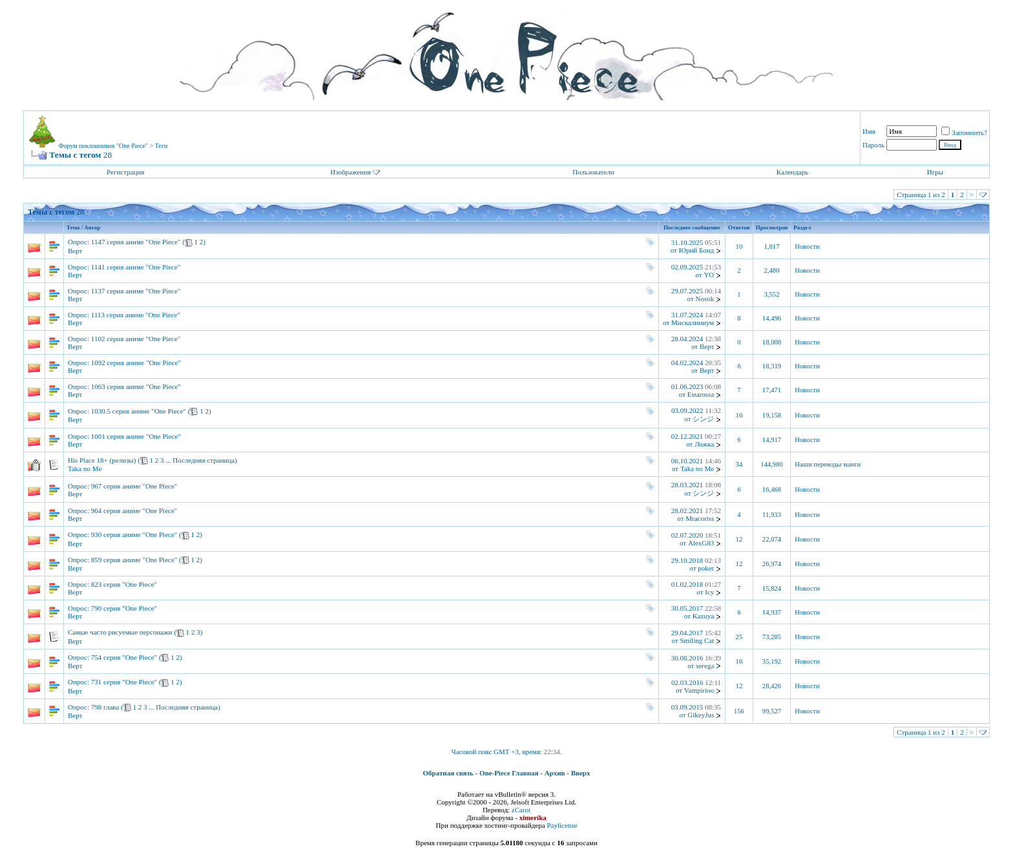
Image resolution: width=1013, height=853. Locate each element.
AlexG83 (701, 543)
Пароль (873, 145)
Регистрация (125, 172)
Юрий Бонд (697, 250)
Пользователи (593, 172)
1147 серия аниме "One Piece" (136, 242)
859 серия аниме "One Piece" (134, 559)
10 (739, 246)
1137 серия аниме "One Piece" (136, 291)
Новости (807, 246)
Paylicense (562, 825)
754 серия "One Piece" (124, 657)
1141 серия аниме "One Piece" (136, 267)
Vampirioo (699, 690)
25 (739, 636)
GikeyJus (700, 715)
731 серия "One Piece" (124, 682)
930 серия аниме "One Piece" (134, 534)
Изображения (350, 172)
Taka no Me (84, 468)
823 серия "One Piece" (124, 584)
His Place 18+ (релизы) (102, 460)
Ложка (704, 444)
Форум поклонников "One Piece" (103, 145)
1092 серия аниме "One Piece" (136, 362)
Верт (75, 251)
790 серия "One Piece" (124, 608)
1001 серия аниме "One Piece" (136, 436)
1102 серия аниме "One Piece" (136, 338)
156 (739, 711)
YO (709, 275)
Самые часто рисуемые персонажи (120, 632)
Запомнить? (964, 132)
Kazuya (704, 616)
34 (739, 464)
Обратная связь (448, 773)
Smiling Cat (697, 640)
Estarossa (701, 394)
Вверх (580, 773)
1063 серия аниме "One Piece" (136, 386)
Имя (868, 131)
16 (739, 415)
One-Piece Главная (509, 773)
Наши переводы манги (828, 464)
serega (705, 665)
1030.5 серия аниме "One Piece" (138, 411)
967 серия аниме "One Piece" (134, 486)
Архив (555, 773)
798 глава (105, 707)
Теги (161, 145)
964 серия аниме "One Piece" (134, 510)
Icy (709, 592)
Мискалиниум (692, 322)
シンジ (703, 419)
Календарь (792, 172)
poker (706, 568)
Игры (935, 172)
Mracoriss (699, 518)
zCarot (521, 810)
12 (739, 539)
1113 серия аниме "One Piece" (135, 315)
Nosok (705, 298)
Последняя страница (203, 460)
